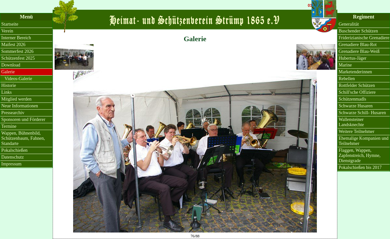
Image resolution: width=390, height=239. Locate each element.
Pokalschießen (14, 150)
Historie (8, 85)
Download (10, 65)
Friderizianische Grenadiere (364, 37)
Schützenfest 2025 (18, 58)
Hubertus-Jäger (353, 58)
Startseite (9, 24)
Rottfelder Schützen (357, 85)
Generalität (349, 24)
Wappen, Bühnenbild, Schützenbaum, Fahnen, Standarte (23, 138)
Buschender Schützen (358, 31)
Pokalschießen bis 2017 (360, 167)
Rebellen (347, 78)
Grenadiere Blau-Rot (358, 44)
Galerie (8, 71)
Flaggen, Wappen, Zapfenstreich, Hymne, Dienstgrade (360, 155)
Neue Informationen (19, 105)
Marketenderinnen (355, 71)
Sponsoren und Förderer (23, 119)
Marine (345, 65)
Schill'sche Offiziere (357, 92)
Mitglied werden (16, 99)
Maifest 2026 (13, 44)
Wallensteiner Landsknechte (351, 122)
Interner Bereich (16, 37)
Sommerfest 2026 (17, 51)
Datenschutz (12, 157)
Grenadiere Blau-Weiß (359, 51)
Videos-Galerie (18, 78)
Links (6, 92)
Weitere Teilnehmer (356, 131)
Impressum (11, 163)
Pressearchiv (12, 112)
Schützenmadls (352, 99)
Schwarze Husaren (356, 105)
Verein (7, 31)
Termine (8, 126)
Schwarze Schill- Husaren (362, 112)
